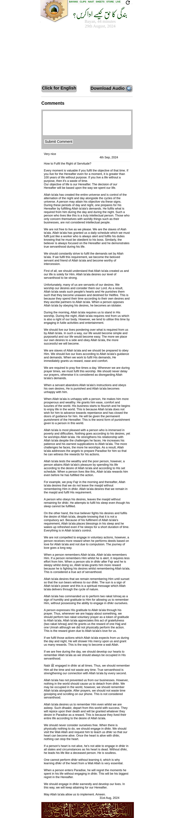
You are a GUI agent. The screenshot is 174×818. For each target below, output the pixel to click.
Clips (83, 1)
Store (110, 1)
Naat (91, 1)
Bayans (73, 1)
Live (118, 1)
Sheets (100, 1)
